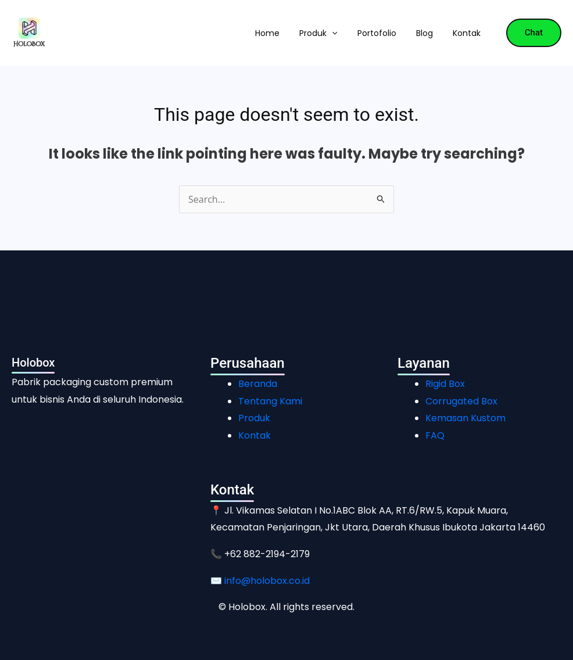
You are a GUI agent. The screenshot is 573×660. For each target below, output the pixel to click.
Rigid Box (445, 383)
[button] (332, 33)
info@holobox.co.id (267, 580)
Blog (424, 33)
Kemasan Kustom (465, 418)
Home (267, 33)
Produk (318, 33)
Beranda (257, 383)
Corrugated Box (461, 401)
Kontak (467, 33)
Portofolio (376, 33)
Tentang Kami (270, 401)
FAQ (435, 435)
